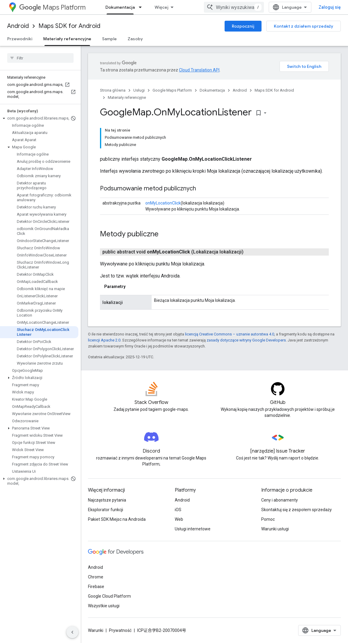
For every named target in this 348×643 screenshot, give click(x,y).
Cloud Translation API (199, 70)
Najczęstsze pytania (107, 500)
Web (179, 519)
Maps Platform (52, 7)
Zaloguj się (330, 7)
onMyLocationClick (163, 203)
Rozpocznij (243, 26)
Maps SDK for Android (69, 26)
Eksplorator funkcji (105, 509)
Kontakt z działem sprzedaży (303, 26)
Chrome (95, 577)
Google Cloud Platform (109, 596)
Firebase (96, 586)
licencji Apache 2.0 (104, 340)
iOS (178, 509)
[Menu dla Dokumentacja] (142, 7)
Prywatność (120, 630)
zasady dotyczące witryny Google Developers (246, 340)
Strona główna (113, 90)
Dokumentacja (212, 90)
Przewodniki (19, 38)
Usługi (139, 90)
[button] (39, 118)
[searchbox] (40, 58)
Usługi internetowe (192, 528)
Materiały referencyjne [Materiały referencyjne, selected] (67, 38)
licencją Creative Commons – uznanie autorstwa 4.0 (229, 334)
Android (18, 26)
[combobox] (234, 7)
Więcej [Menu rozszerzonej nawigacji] (161, 7)
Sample (109, 38)
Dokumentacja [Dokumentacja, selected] (120, 7)
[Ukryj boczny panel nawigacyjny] (72, 632)
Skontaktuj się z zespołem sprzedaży (296, 509)
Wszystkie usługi (104, 605)
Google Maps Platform (172, 90)
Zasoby (135, 38)
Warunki (95, 630)
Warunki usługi (275, 528)
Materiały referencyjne (127, 97)
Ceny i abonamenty (279, 500)
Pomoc (268, 519)
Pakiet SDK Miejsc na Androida (117, 519)
